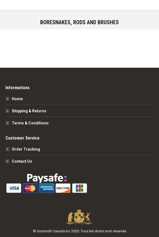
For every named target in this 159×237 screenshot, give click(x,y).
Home (17, 99)
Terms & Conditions (30, 123)
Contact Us (22, 161)
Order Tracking (26, 149)
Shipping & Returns (29, 111)
